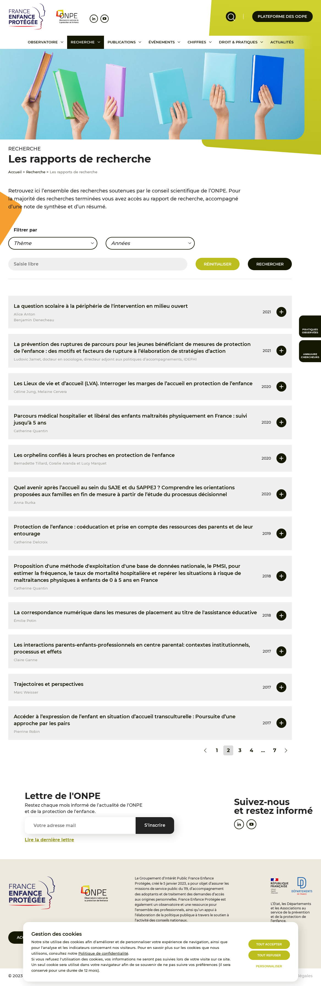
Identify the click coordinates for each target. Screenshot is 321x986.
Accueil (15, 172)
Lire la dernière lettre (49, 839)
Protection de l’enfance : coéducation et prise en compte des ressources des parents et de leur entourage (133, 530)
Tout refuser (269, 955)
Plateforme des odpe (282, 16)
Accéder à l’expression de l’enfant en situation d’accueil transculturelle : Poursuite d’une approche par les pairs (124, 720)
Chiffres (197, 42)
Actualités (281, 42)
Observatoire (43, 42)
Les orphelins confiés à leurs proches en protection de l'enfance (94, 455)
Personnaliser (269, 966)
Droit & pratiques (238, 42)
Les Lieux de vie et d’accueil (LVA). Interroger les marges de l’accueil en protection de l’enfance (133, 384)
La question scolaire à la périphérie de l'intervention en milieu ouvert (101, 306)
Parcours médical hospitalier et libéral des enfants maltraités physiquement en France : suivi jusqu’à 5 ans (130, 419)
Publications (122, 42)
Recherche (83, 42)
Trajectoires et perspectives (48, 684)
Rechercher (270, 264)
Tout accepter (269, 944)
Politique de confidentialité (103, 953)
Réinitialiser (217, 264)
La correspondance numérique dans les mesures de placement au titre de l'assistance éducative (135, 613)
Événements (162, 42)
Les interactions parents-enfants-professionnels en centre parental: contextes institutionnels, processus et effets (132, 648)
